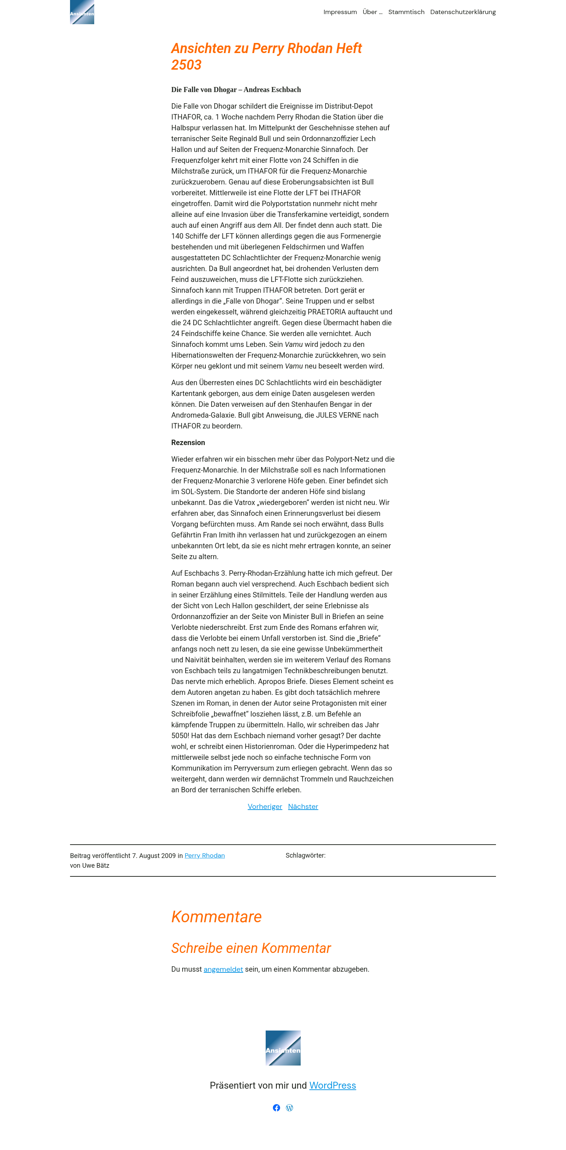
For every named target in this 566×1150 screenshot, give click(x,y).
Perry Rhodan (205, 855)
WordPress (332, 1085)
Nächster (303, 806)
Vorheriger (265, 806)
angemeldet (223, 969)
